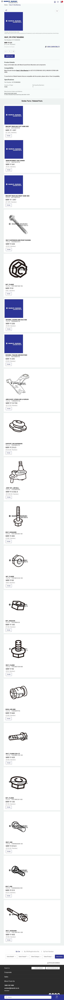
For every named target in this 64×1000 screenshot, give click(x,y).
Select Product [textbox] (47, 957)
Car (18, 952)
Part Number (48, 952)
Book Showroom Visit (53, 969)
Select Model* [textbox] (10, 957)
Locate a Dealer (39, 969)
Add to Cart (9, 56)
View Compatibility (52, 47)
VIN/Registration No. (31, 952)
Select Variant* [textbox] (22, 957)
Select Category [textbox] (35, 957)
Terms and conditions (53, 964)
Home (6, 5)
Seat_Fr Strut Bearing (14, 4)
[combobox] (11, 958)
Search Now (59, 957)
